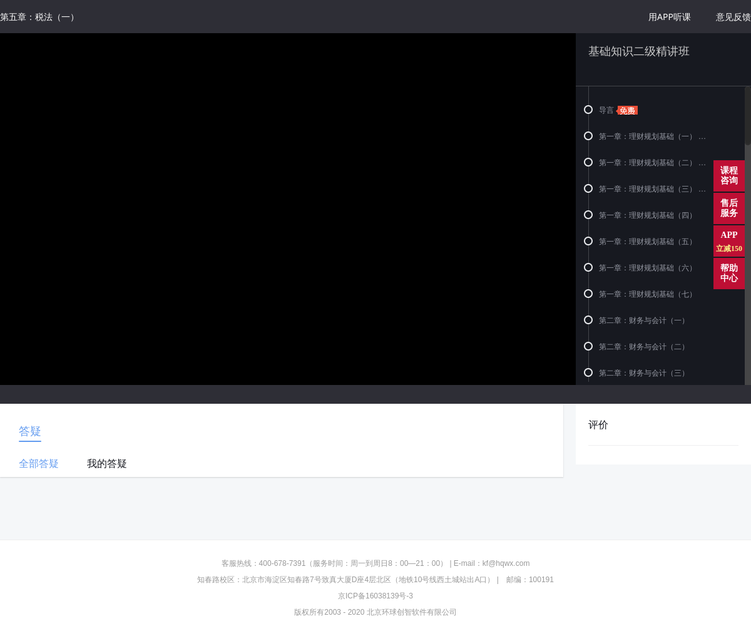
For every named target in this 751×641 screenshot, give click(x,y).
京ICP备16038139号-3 (375, 596)
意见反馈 (733, 17)
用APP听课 (669, 17)
